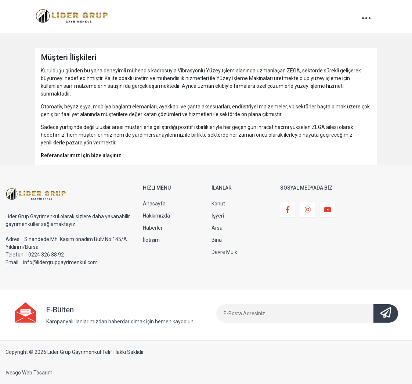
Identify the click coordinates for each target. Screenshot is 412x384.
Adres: (13, 239)
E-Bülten (60, 309)
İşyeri (218, 216)
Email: (12, 262)
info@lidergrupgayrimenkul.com (60, 262)
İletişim (151, 240)
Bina (217, 240)
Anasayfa (154, 204)
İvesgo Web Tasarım (29, 373)
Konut (218, 204)
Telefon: (15, 255)
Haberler (153, 228)
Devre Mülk (224, 252)
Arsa (217, 228)
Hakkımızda (156, 216)
